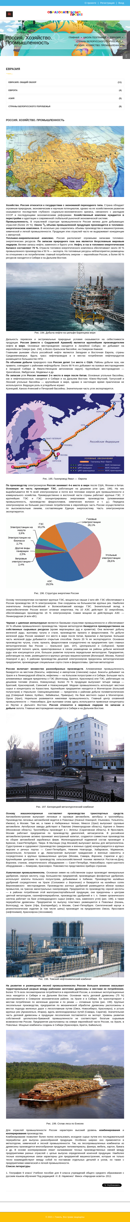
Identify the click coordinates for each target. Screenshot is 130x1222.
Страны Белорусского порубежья (99, 41)
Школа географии (94, 37)
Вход (121, 2)
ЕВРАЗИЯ (115, 37)
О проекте (90, 2)
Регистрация (107, 2)
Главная (74, 37)
